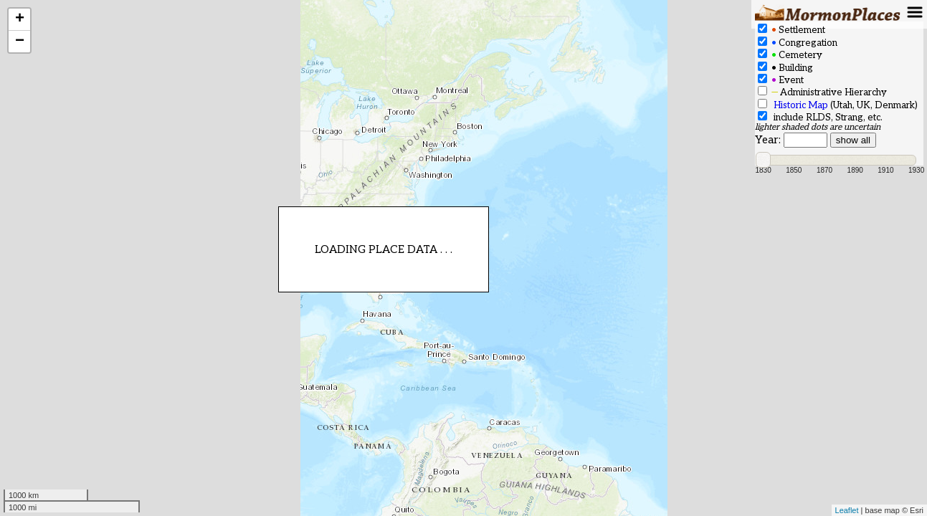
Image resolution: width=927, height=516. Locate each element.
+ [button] (19, 19)
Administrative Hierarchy (822, 92)
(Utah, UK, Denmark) (838, 105)
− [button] (19, 41)
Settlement (791, 30)
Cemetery (790, 55)
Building (785, 68)
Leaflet (847, 510)
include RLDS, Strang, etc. (820, 117)
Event (781, 80)
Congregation (797, 43)
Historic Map (801, 105)
